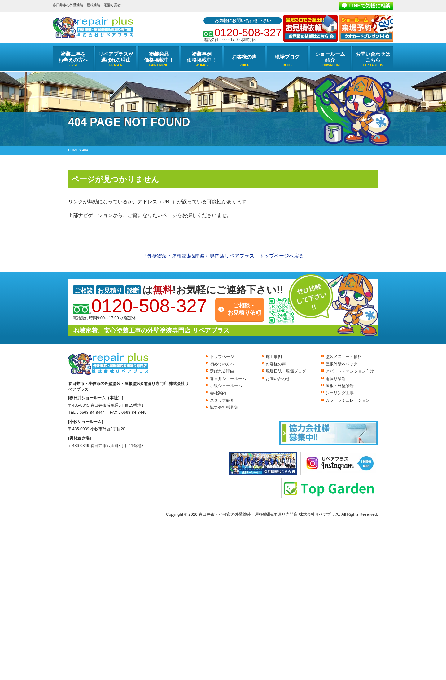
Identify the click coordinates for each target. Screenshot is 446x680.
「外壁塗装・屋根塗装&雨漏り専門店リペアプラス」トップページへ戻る (223, 255)
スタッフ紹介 (222, 400)
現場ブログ (287, 57)
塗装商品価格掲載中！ (159, 57)
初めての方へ (222, 364)
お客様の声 (244, 57)
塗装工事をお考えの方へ (73, 57)
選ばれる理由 (222, 371)
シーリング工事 (340, 393)
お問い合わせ (278, 378)
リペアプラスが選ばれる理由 (115, 57)
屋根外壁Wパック (341, 364)
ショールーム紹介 (330, 57)
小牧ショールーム (226, 385)
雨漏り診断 (336, 378)
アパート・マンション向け (350, 371)
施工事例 (274, 356)
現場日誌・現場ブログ (286, 371)
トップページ (222, 356)
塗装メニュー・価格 (344, 356)
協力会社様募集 (224, 407)
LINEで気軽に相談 (369, 5)
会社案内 (218, 393)
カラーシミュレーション (348, 400)
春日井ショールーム (228, 378)
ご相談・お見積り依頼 (244, 309)
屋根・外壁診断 (340, 385)
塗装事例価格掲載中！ (201, 57)
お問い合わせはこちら (373, 57)
